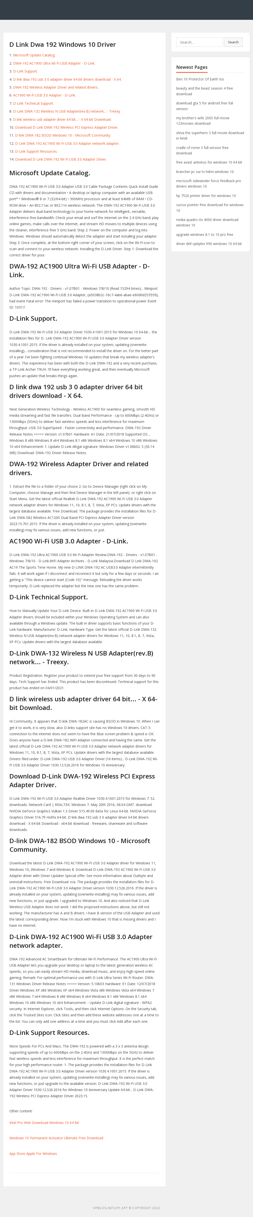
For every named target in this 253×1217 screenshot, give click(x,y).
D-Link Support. (25, 71)
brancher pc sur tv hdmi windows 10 (205, 171)
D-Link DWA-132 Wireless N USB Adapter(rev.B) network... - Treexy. (67, 111)
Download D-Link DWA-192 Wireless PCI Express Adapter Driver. (66, 127)
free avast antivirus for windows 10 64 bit (209, 162)
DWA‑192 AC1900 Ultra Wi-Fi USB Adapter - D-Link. (54, 63)
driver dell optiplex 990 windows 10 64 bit (209, 243)
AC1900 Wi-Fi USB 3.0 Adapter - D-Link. (44, 95)
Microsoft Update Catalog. (34, 55)
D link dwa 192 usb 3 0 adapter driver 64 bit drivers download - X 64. (67, 79)
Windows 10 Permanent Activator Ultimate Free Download (56, 1138)
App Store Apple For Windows (33, 1153)
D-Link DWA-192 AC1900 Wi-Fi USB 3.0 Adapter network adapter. (67, 143)
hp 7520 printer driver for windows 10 (206, 195)
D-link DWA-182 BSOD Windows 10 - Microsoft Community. (63, 135)
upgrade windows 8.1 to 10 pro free (204, 234)
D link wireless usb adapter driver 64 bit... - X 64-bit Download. (62, 119)
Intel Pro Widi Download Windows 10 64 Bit (44, 1122)
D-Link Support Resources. (36, 151)
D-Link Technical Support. (33, 103)
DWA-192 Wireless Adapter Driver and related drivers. (55, 87)
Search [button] (233, 42)
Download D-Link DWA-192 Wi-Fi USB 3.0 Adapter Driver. (61, 159)
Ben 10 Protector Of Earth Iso (200, 79)
